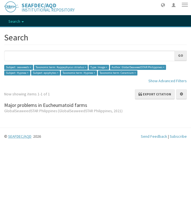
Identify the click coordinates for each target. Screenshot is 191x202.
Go (180, 55)
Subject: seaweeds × (18, 67)
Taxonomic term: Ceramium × (118, 73)
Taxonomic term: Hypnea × (79, 73)
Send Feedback (154, 136)
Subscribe (178, 136)
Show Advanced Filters (167, 80)
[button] (163, 5)
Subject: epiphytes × (45, 73)
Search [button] (16, 21)
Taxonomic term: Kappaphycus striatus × (61, 67)
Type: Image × (98, 67)
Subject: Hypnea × (17, 73)
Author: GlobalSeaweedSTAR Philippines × (138, 67)
